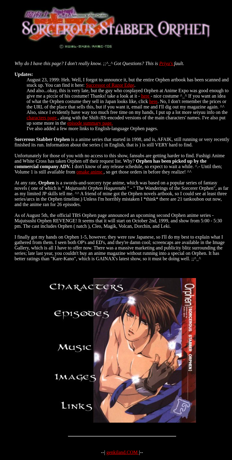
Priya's (166, 63)
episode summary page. (90, 123)
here (146, 96)
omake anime (90, 171)
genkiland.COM (122, 452)
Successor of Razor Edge (110, 85)
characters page (42, 117)
